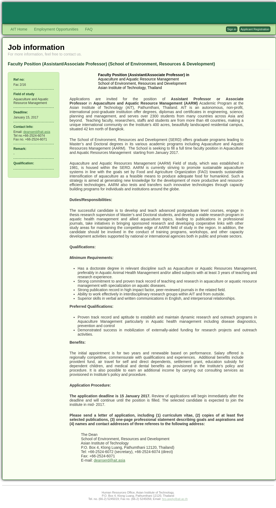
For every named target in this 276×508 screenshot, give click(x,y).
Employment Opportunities (56, 29)
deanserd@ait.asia (36, 132)
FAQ (89, 29)
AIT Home (18, 29)
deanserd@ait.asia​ (109, 460)
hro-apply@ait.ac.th (175, 498)
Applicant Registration (255, 29)
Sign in (231, 29)
